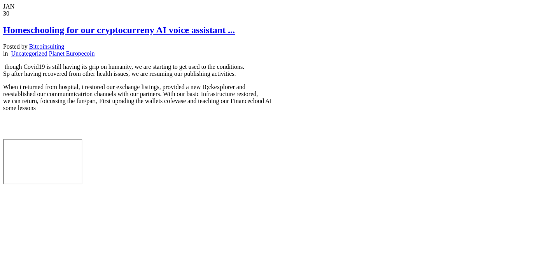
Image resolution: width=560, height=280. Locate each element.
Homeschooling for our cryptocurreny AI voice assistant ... (119, 30)
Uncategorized (29, 53)
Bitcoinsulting (47, 46)
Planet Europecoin (72, 53)
